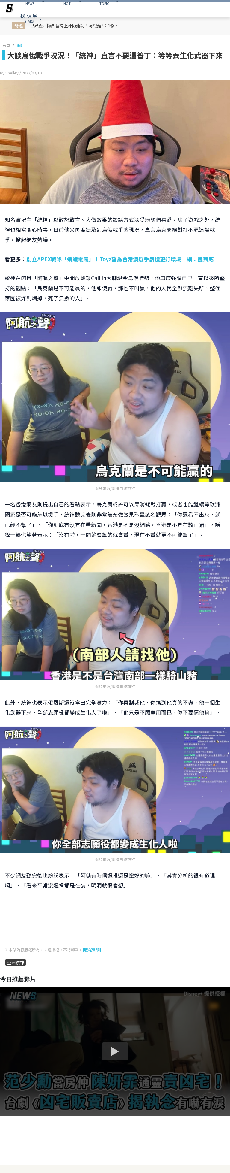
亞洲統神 (15, 962)
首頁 (6, 45)
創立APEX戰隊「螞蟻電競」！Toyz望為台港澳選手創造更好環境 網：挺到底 (120, 259)
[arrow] (9, 9)
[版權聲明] (92, 950)
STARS (28, 17)
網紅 (20, 45)
